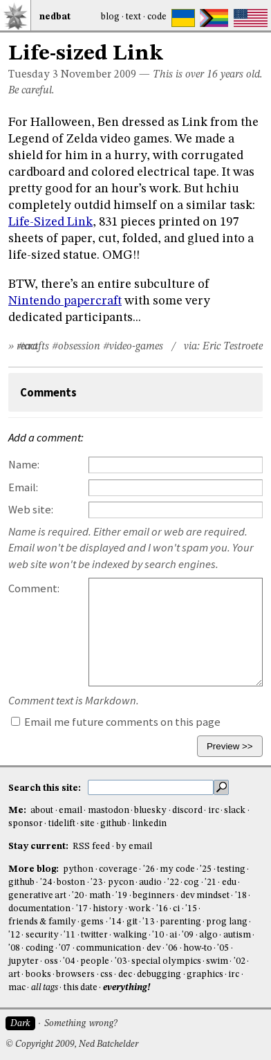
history (108, 908)
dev (154, 948)
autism (237, 935)
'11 (69, 935)
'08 (14, 948)
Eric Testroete (233, 346)
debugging (159, 974)
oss (51, 961)
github (113, 823)
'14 (115, 921)
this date (80, 987)
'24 (46, 882)
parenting (180, 921)
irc (213, 810)
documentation (39, 908)
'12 (14, 935)
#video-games (133, 346)
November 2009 (98, 74)
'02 (239, 961)
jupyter (23, 961)
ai (173, 935)
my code (177, 869)
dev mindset (205, 895)
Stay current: (39, 846)
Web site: (30, 509)
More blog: (34, 869)
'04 (69, 961)
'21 (210, 882)
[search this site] (151, 787)
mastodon (108, 810)
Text (133, 16)
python (78, 869)
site (87, 823)
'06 (172, 948)
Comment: (33, 588)
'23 (96, 882)
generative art (37, 895)
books (38, 974)
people (94, 961)
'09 (188, 935)
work (140, 908)
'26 (149, 869)
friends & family (42, 921)
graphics (205, 974)
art (14, 974)
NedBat (55, 16)
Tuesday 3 (33, 74)
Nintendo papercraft (65, 301)
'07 (65, 948)
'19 (121, 895)
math (100, 895)
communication (108, 948)
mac (17, 987)
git (132, 921)
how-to (197, 948)
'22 (173, 882)
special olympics (165, 961)
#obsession (76, 346)
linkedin (149, 823)
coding (40, 948)
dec (125, 974)
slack (234, 810)
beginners (154, 895)
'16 (162, 908)
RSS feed (91, 846)
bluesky (150, 810)
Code (157, 16)
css (106, 974)
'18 (241, 895)
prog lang (226, 921)
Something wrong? (80, 1023)
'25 (206, 869)
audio (150, 882)
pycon (121, 882)
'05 (223, 948)
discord (187, 810)
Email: (23, 487)
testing (231, 869)
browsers (75, 974)
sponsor (25, 823)
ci (176, 908)
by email (134, 846)
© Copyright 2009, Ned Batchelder (72, 1044)
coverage (118, 869)
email (70, 810)
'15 (191, 908)
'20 (78, 895)
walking (130, 935)
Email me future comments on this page (116, 722)
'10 (158, 935)
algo (208, 935)
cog (191, 882)
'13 (148, 921)
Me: (18, 810)
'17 (82, 908)
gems (92, 921)
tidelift (61, 823)
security (42, 935)
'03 (121, 961)
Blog (110, 16)
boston (71, 882)
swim (217, 961)
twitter (94, 935)
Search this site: (45, 787)
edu (229, 882)
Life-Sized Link (50, 222)
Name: (23, 464)
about (41, 810)
